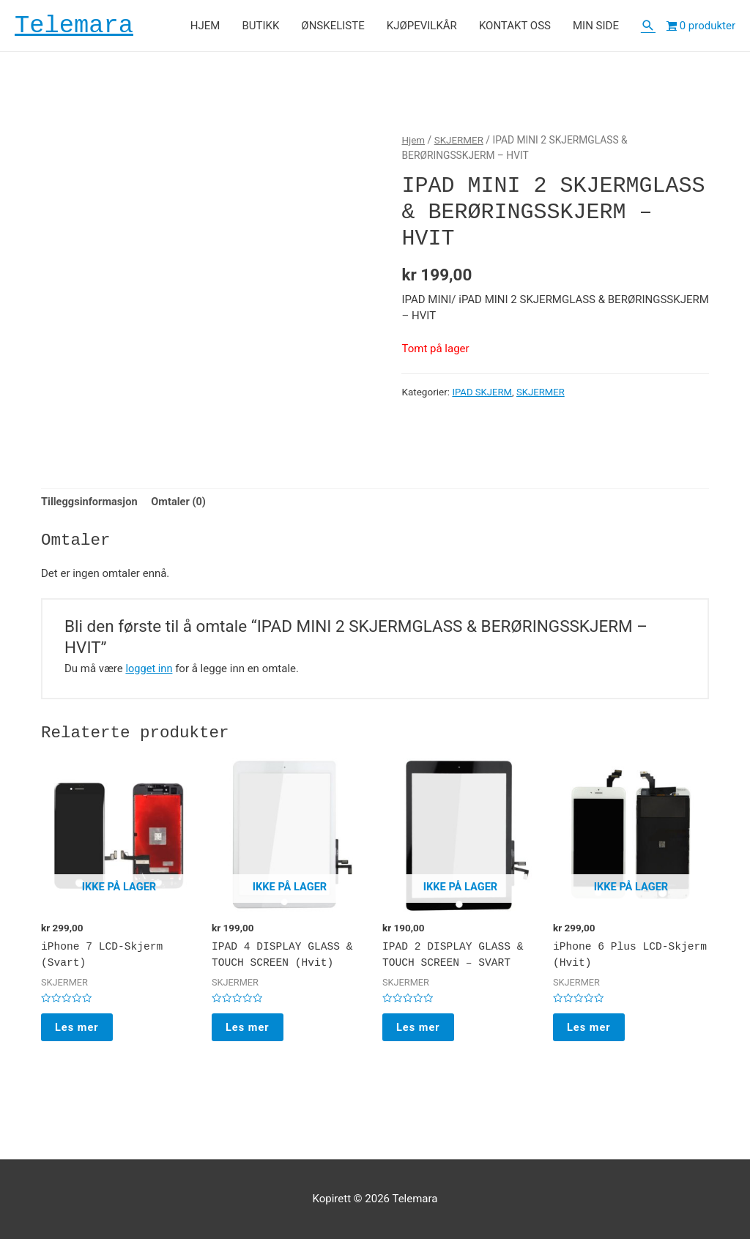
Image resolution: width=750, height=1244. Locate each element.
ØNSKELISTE (332, 26)
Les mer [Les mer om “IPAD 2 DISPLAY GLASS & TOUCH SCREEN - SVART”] (419, 1031)
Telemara (76, 26)
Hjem (413, 141)
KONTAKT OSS (515, 26)
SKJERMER (460, 141)
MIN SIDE (596, 26)
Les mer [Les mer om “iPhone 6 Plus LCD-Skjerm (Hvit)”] (590, 1031)
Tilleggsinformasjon (90, 504)
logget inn (149, 670)
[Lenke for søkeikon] (648, 26)
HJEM (205, 26)
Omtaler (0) (182, 504)
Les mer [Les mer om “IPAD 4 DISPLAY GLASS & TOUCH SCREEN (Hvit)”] (248, 1031)
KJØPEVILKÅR (422, 26)
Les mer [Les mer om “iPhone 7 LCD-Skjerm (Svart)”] (78, 1031)
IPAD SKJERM (482, 393)
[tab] (90, 504)
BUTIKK (260, 26)
